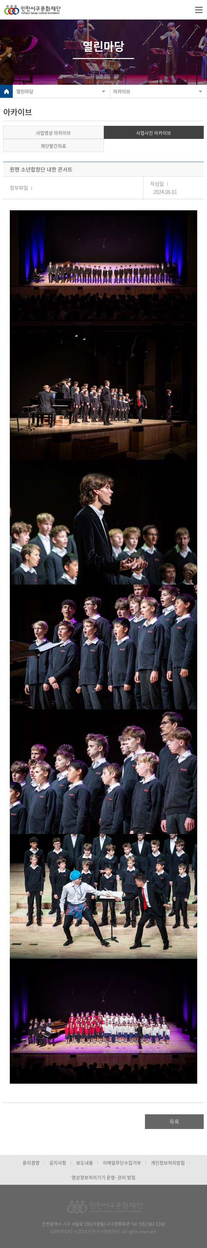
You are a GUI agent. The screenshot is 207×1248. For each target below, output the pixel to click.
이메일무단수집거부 (122, 1162)
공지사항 (57, 1162)
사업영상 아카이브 (53, 132)
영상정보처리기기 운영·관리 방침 (103, 1177)
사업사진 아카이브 (153, 132)
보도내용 (84, 1162)
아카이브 (121, 91)
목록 (174, 1121)
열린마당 (24, 91)
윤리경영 (31, 1162)
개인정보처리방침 (168, 1162)
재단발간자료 (53, 145)
